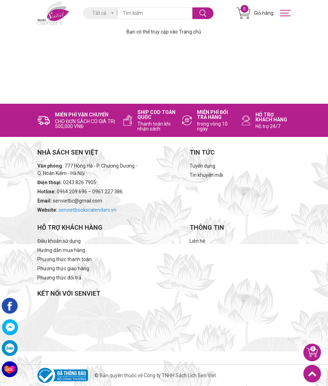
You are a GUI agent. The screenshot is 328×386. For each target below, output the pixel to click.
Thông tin (207, 227)
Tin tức (202, 152)
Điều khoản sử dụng (59, 241)
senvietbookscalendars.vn (87, 210)
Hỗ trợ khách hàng (70, 227)
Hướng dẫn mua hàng (61, 250)
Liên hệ (197, 241)
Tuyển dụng (202, 166)
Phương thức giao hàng (63, 268)
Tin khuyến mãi (206, 175)
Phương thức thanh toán (64, 259)
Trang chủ (190, 32)
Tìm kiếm (202, 13)
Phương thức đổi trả (59, 278)
